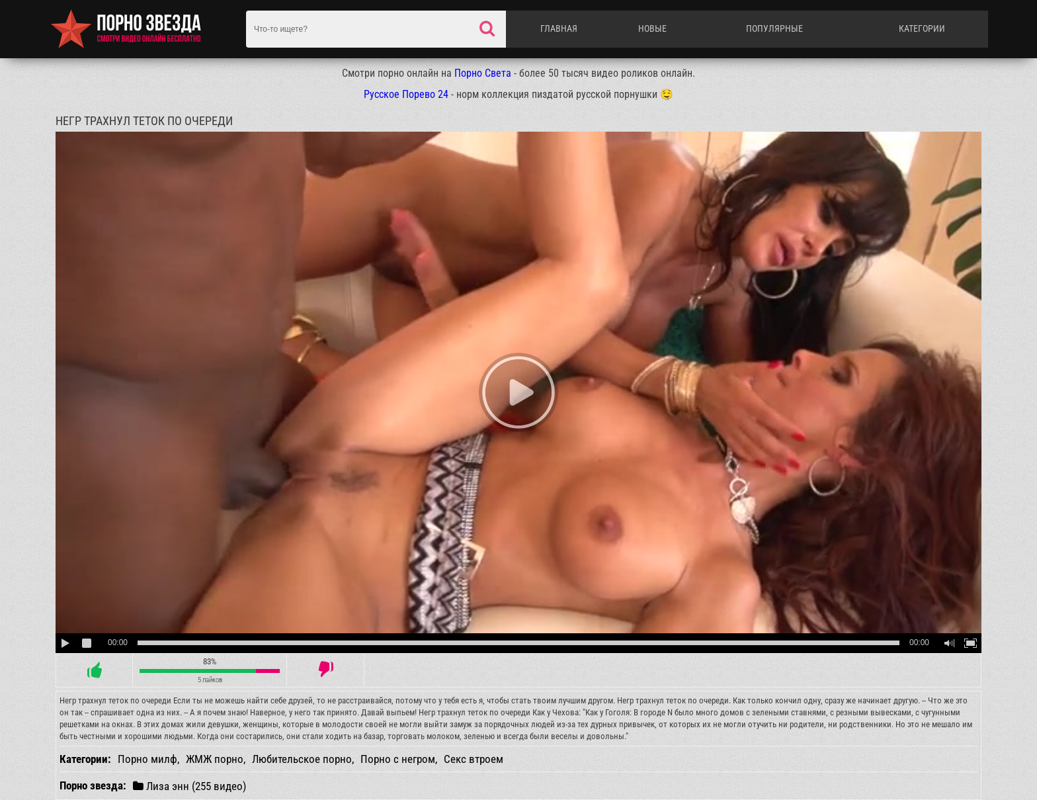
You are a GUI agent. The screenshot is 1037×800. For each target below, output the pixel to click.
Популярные (774, 28)
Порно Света (482, 73)
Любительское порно (302, 759)
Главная (558, 28)
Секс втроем (473, 759)
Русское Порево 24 (406, 94)
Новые (652, 28)
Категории (922, 28)
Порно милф (147, 759)
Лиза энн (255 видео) (189, 785)
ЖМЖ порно (214, 759)
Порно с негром (397, 759)
